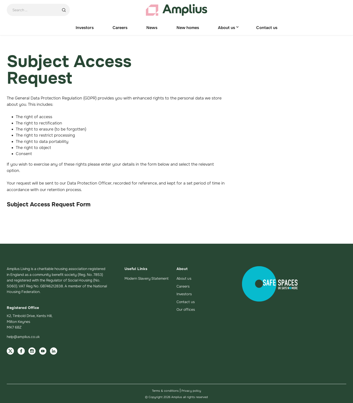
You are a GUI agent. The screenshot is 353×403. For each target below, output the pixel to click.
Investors (184, 294)
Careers (183, 286)
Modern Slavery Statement (147, 278)
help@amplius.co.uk (23, 336)
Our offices (185, 309)
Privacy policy (191, 391)
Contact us (185, 301)
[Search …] (64, 10)
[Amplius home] (176, 10)
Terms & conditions (165, 391)
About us (184, 278)
